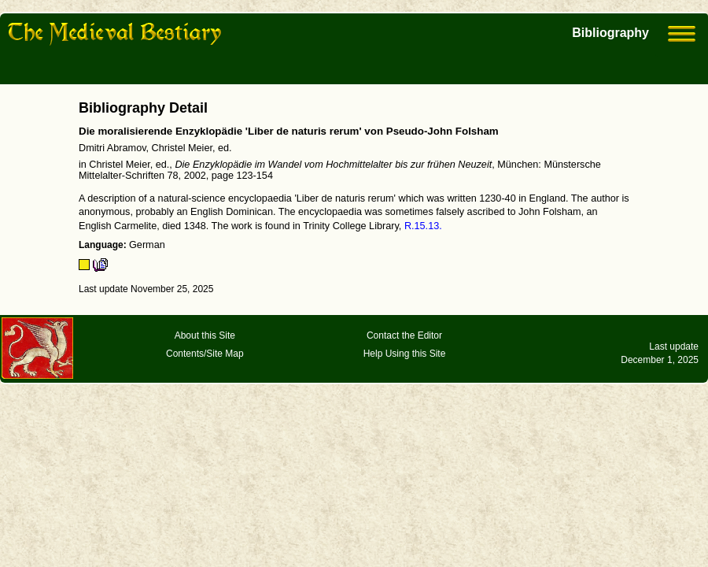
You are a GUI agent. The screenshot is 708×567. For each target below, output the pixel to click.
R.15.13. (423, 226)
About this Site (205, 335)
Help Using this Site (404, 353)
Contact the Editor (404, 335)
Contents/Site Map (205, 353)
